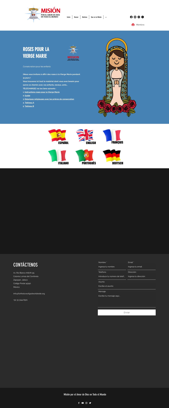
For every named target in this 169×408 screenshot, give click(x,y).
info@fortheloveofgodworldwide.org (29, 293)
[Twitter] (142, 17)
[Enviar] (127, 312)
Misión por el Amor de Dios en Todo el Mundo (85, 394)
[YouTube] (135, 17)
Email (130, 262)
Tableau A (29, 103)
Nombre (102, 262)
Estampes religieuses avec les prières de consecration (49, 99)
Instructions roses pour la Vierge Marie (42, 92)
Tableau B (29, 106)
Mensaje (102, 291)
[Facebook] (131, 17)
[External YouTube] (84, 211)
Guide (27, 95)
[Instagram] (139, 17)
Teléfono (102, 272)
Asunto (101, 282)
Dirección (132, 272)
